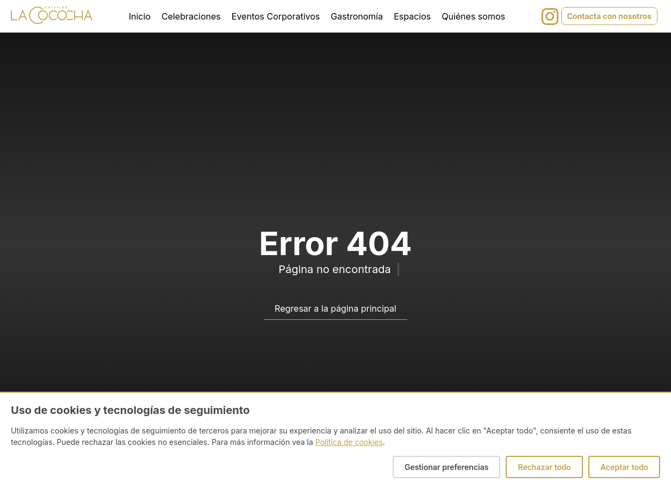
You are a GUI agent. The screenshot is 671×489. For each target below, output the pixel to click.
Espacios (412, 16)
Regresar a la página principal (335, 308)
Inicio (140, 16)
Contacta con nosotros (609, 16)
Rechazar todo (544, 467)
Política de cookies (349, 442)
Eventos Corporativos (276, 16)
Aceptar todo (624, 467)
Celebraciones (191, 16)
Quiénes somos (473, 16)
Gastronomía (357, 16)
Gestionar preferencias (447, 467)
